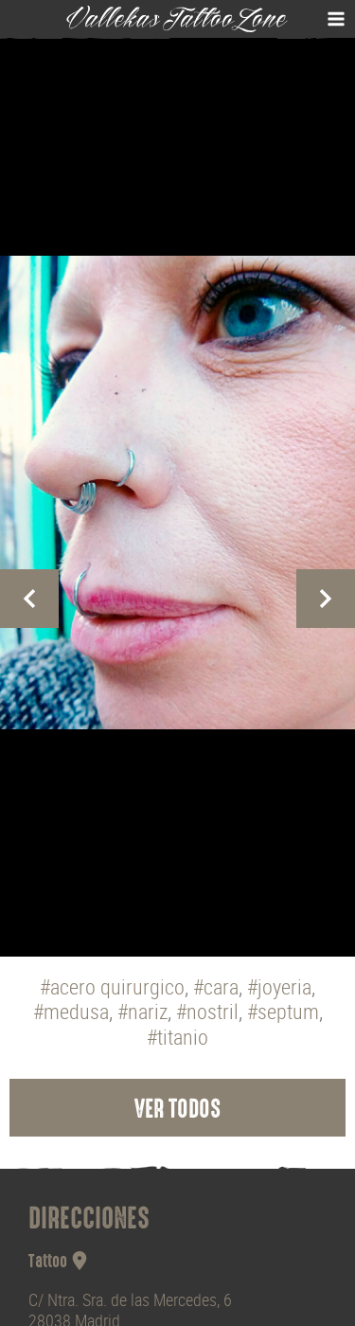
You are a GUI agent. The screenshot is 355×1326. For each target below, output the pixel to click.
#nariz (142, 1012)
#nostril (207, 1012)
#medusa (71, 1012)
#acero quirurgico (112, 987)
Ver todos (177, 1111)
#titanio (177, 1037)
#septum (283, 1012)
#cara (216, 987)
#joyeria (279, 987)
